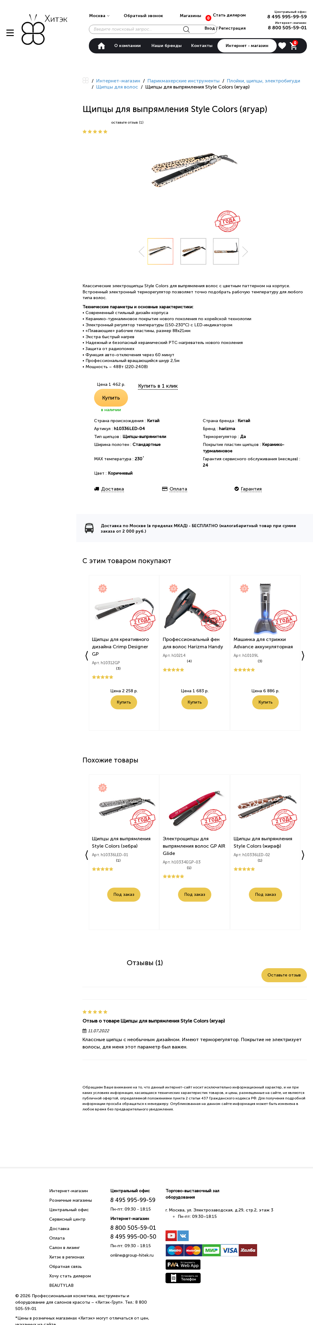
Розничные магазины (70, 1200)
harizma (227, 428)
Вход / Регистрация (224, 28)
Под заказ (123, 895)
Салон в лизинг (64, 1247)
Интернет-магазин (68, 1190)
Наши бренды (166, 45)
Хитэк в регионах (66, 1257)
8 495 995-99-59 (287, 17)
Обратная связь (65, 1266)
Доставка (59, 1228)
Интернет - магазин (247, 45)
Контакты (202, 45)
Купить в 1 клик (158, 385)
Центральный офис (69, 1209)
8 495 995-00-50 (133, 1236)
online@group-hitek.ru (132, 1255)
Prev (141, 251)
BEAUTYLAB (61, 1285)
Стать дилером (229, 15)
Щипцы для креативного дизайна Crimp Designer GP (121, 647)
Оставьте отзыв (284, 975)
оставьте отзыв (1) (127, 122)
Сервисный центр (67, 1219)
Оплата (57, 1238)
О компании (127, 45)
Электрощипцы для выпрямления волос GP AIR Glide (194, 847)
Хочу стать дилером (70, 1276)
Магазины (190, 15)
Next (245, 251)
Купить (111, 397)
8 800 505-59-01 (287, 28)
